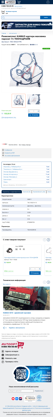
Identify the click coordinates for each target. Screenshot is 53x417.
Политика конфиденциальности (24, 408)
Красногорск (7, 179)
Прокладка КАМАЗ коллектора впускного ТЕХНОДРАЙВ (21, 257)
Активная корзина (11, 11)
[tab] (12, 191)
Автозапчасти (13, 33)
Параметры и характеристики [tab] (12, 192)
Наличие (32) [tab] (27, 192)
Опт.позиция (46, 48)
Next (48, 239)
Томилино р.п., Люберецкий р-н (13, 169)
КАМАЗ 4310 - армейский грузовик (17, 313)
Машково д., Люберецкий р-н (12, 167)
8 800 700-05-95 (9, 347)
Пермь (6, 182)
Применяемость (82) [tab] (39, 192)
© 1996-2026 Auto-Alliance (13, 406)
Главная (4, 33)
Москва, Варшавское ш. (11, 172)
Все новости (7, 284)
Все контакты (18, 6)
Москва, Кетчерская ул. (11, 174)
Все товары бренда (25, 145)
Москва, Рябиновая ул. (10, 177)
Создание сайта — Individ (29, 406)
